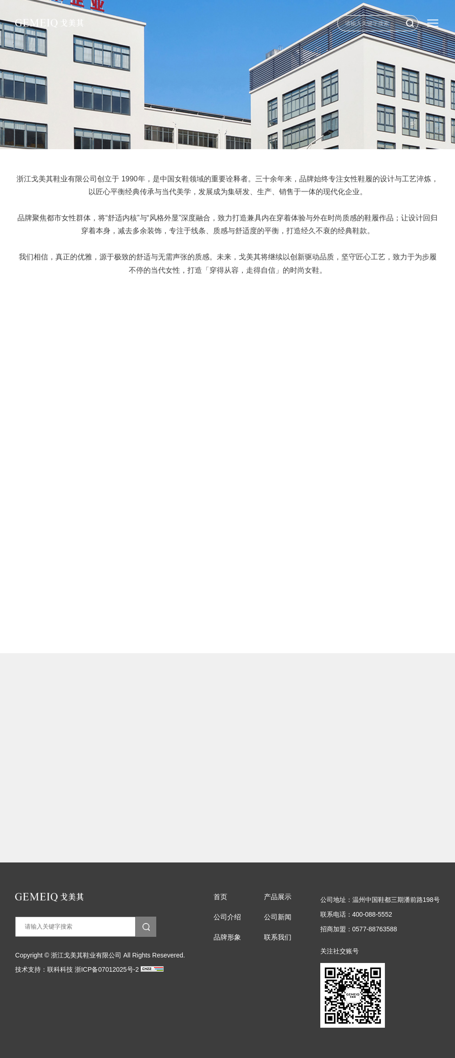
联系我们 (277, 937)
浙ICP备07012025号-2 (107, 969)
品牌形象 (227, 937)
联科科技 (60, 969)
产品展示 (277, 897)
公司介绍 (227, 917)
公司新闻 (277, 917)
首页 (220, 897)
